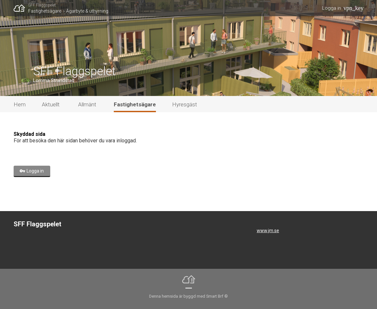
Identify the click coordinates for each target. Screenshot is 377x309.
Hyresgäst (184, 104)
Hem (20, 104)
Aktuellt (51, 104)
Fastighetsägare (44, 11)
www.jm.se (268, 230)
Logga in (331, 8)
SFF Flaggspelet (42, 5)
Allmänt (87, 104)
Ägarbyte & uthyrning (87, 11)
